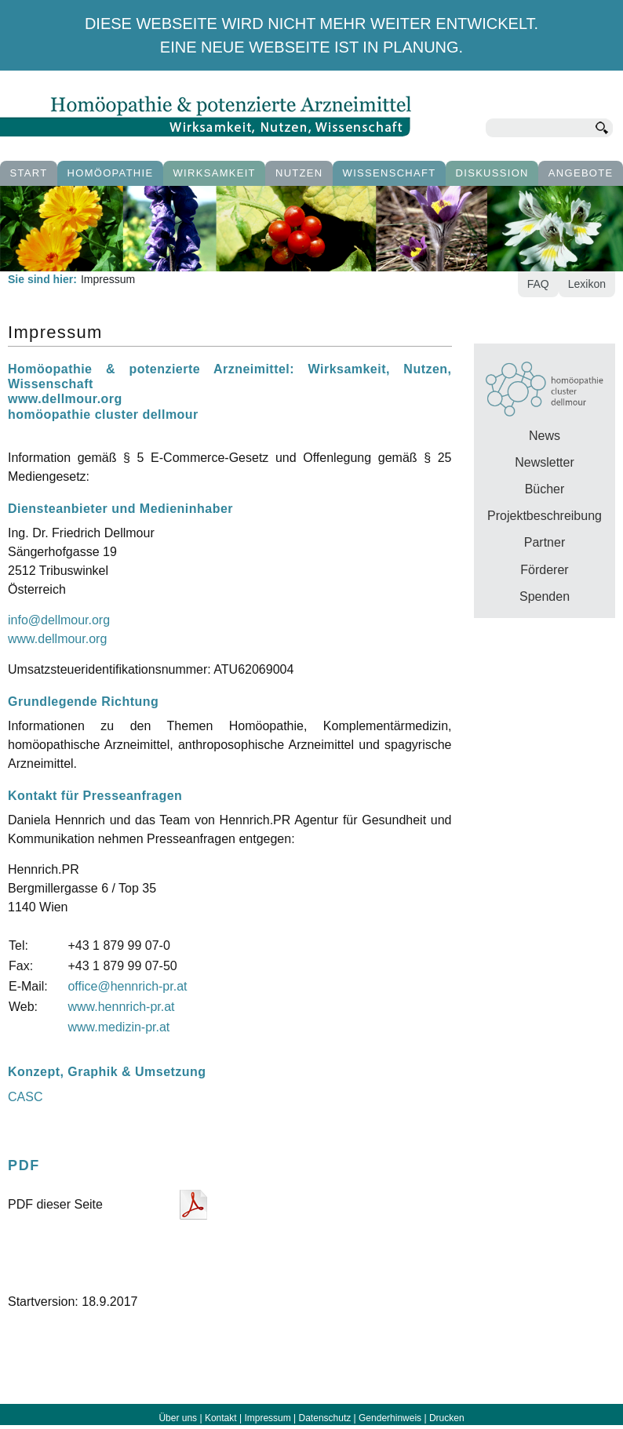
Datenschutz (325, 1418)
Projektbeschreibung (544, 515)
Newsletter (544, 462)
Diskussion (492, 173)
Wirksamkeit (214, 173)
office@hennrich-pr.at (127, 986)
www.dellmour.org (57, 638)
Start (29, 173)
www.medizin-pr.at (118, 1027)
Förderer (544, 569)
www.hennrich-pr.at (120, 1006)
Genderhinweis (390, 1418)
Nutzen (299, 173)
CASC (25, 1097)
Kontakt (221, 1418)
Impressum (267, 1418)
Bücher (545, 489)
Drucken (447, 1418)
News (544, 435)
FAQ (538, 284)
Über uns (177, 1418)
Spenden (544, 596)
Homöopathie (110, 173)
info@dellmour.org (59, 620)
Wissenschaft (389, 173)
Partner (544, 542)
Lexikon (587, 284)
